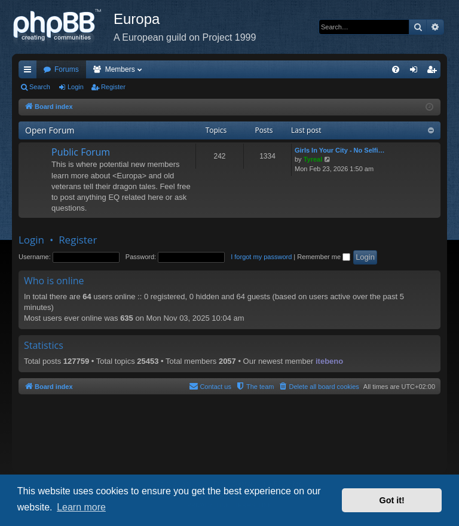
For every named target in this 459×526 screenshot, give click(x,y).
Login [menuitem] (416, 71)
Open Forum (49, 130)
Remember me (323, 256)
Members (120, 69)
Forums (66, 69)
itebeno (329, 361)
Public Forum (80, 152)
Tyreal (313, 159)
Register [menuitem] (434, 71)
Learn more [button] (81, 507)
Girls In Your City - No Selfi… (340, 150)
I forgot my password (261, 256)
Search (39, 86)
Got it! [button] (392, 500)
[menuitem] (396, 69)
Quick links (29, 71)
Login (76, 86)
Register (113, 86)
